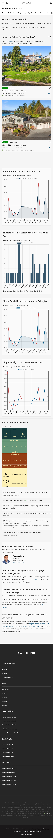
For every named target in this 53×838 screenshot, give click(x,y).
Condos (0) (38, 13)
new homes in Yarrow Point (30, 626)
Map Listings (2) (28, 13)
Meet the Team (5, 689)
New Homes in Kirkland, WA (9, 780)
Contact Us (4, 705)
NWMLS (47, 813)
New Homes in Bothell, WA (8, 772)
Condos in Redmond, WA (8, 756)
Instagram (4, 669)
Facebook (4, 673)
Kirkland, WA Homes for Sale (9, 725)
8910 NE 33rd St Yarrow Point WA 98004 (12, 148)
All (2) (49, 37)
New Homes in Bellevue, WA (9, 776)
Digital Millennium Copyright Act (32, 831)
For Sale (11, 13)
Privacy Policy (16, 831)
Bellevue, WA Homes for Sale (9, 721)
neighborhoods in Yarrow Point (39, 624)
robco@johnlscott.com (18, 562)
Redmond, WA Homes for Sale (9, 729)
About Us (4, 693)
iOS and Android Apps (7, 677)
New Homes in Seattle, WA (8, 768)
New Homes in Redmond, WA (9, 784)
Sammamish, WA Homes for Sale (10, 733)
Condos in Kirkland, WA (7, 752)
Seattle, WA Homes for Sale (9, 717)
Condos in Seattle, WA (7, 745)
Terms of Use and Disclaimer (40, 829)
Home (3, 13)
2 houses (10, 41)
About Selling (5, 701)
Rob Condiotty (18, 556)
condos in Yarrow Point (9, 626)
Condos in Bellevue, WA (7, 749)
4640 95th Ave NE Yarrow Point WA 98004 (13, 93)
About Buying (5, 697)
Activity (19, 13)
